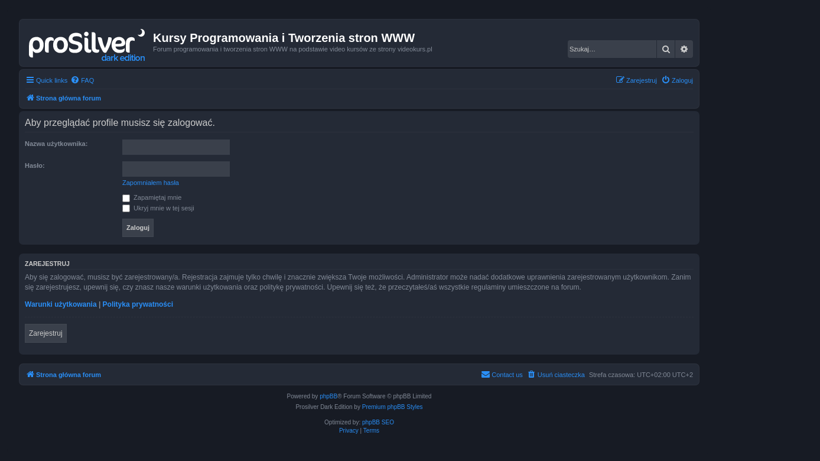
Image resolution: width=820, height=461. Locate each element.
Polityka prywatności (138, 304)
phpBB (328, 396)
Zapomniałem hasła (150, 182)
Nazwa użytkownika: (56, 143)
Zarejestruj (46, 333)
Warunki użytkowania (61, 304)
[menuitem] (82, 80)
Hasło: (35, 165)
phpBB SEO (378, 422)
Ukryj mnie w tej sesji (158, 208)
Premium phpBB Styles (392, 407)
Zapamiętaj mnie (151, 197)
